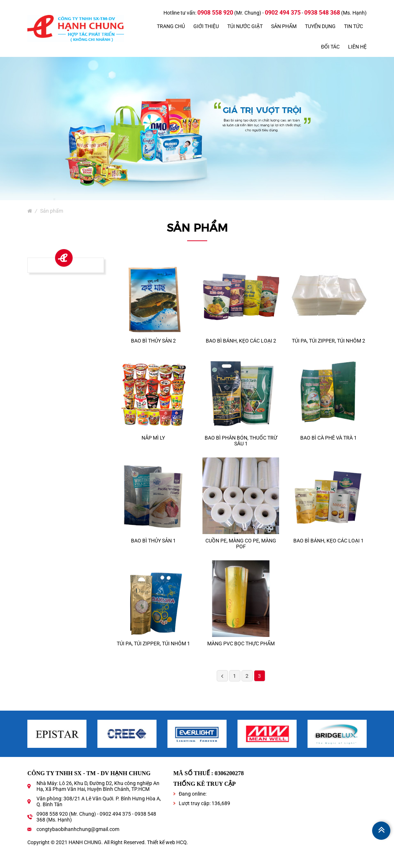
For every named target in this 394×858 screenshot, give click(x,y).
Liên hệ (357, 47)
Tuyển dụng (320, 26)
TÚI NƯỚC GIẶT (245, 26)
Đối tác (330, 47)
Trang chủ (171, 26)
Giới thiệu (206, 26)
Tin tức (353, 26)
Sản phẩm (284, 26)
